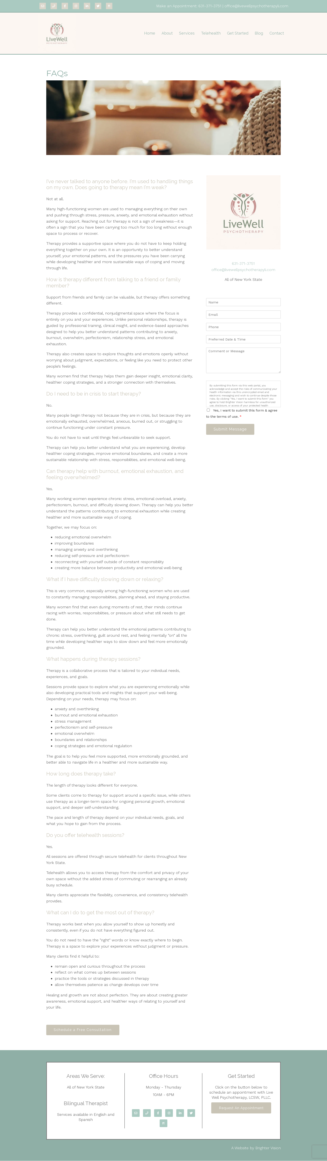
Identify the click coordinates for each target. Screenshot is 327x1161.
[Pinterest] (109, 6)
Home (149, 33)
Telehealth (211, 33)
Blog (259, 33)
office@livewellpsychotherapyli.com (256, 6)
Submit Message (230, 429)
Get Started (237, 33)
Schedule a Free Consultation (83, 1030)
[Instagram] (76, 6)
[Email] (42, 6)
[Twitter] (98, 6)
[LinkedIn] (87, 6)
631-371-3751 (209, 6)
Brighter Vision (268, 1148)
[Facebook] (65, 6)
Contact (276, 33)
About (167, 33)
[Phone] (54, 6)
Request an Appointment (241, 1108)
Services (187, 33)
